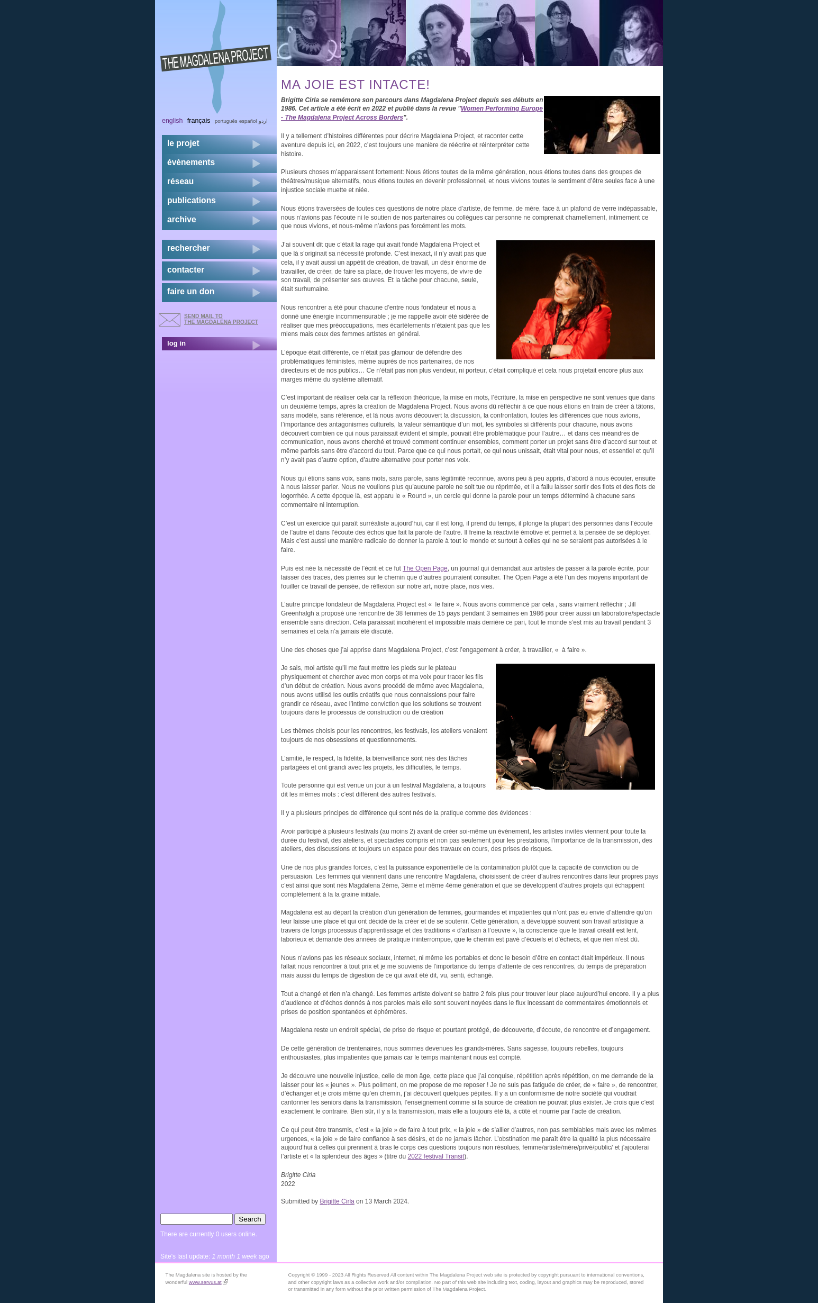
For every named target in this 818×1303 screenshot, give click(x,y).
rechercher (188, 247)
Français (199, 120)
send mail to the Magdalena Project (221, 318)
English (172, 120)
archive (181, 219)
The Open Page (425, 568)
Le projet (183, 143)
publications (191, 200)
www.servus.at (208, 1282)
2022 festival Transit (436, 1156)
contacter (185, 269)
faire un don (190, 291)
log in (176, 343)
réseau (180, 181)
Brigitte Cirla (337, 1201)
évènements (191, 162)
